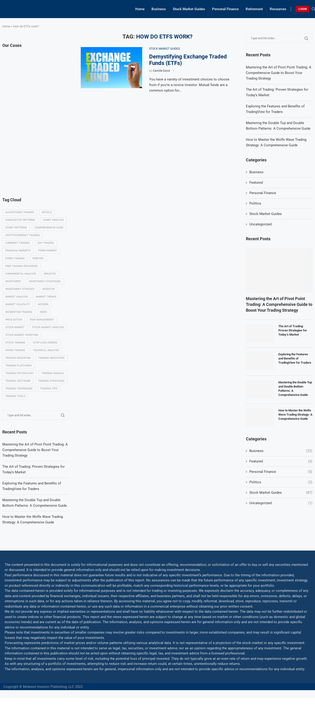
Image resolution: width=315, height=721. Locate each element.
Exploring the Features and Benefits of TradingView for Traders (294, 358)
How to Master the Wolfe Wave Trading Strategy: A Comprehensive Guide (295, 414)
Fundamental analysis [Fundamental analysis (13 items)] (20, 276)
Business (158, 9)
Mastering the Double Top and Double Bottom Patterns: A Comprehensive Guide (295, 389)
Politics (255, 203)
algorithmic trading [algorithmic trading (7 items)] (19, 212)
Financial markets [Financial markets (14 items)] (18, 252)
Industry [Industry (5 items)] (50, 276)
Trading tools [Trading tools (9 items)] (15, 418)
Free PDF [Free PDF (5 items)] (38, 260)
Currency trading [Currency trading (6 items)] (17, 244)
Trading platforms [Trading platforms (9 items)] (18, 379)
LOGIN (303, 9)
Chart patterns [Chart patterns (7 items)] (16, 228)
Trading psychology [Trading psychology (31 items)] (19, 387)
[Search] (313, 9)
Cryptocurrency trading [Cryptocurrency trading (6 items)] (22, 236)
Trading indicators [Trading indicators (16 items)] (18, 371)
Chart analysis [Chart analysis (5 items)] (53, 220)
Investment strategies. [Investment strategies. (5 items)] (45, 283)
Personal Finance (225, 9)
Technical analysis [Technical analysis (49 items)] (46, 355)
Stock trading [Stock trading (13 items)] (15, 347)
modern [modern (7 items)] (43, 307)
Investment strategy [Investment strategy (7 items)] (20, 292)
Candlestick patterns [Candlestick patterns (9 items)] (20, 220)
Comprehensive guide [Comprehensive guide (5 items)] (49, 228)
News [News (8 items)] (44, 315)
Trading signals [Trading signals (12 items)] (53, 387)
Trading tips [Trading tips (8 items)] (49, 410)
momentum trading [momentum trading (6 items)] (18, 315)
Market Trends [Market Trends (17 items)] (46, 299)
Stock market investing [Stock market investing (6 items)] (22, 339)
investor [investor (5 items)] (49, 292)
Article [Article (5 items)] (47, 212)
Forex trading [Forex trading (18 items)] (15, 260)
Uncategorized (260, 224)
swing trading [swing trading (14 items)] (15, 355)
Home (140, 9)
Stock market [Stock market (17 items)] (15, 331)
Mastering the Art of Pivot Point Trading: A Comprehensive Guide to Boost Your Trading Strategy (278, 72)
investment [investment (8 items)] (13, 283)
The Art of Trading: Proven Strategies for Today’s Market (292, 330)
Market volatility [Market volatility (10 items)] (17, 307)
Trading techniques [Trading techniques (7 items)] (18, 410)
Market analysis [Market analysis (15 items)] (16, 299)
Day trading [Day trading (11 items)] (46, 244)
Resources (278, 9)
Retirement (254, 9)
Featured (256, 182)
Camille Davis (161, 70)
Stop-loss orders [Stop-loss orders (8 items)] (45, 347)
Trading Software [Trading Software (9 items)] (17, 395)
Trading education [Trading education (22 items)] (18, 363)
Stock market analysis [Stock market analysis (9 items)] (48, 331)
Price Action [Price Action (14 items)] (13, 323)
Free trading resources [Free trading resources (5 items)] (21, 268)
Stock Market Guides (189, 9)
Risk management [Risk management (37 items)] (42, 323)
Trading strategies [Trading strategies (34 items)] (18, 402)
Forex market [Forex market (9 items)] (48, 252)
